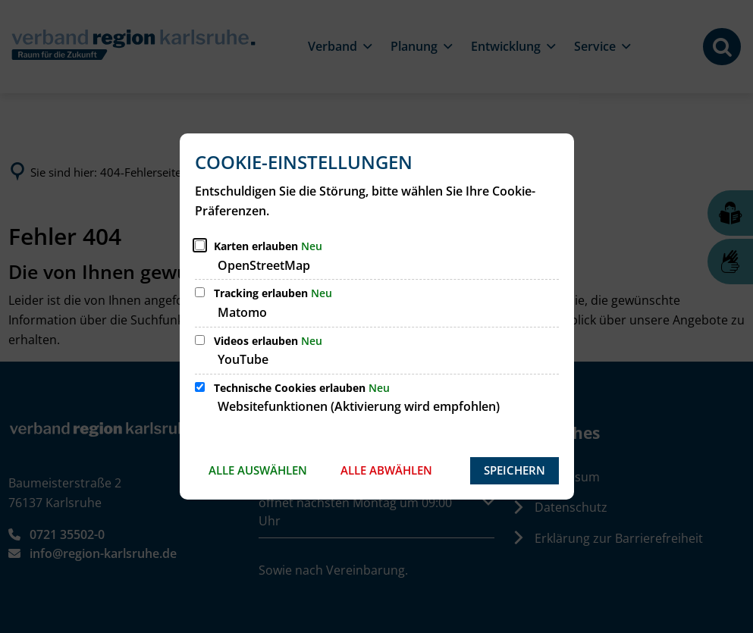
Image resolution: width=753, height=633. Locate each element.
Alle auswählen (258, 470)
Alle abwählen (386, 470)
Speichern (514, 470)
